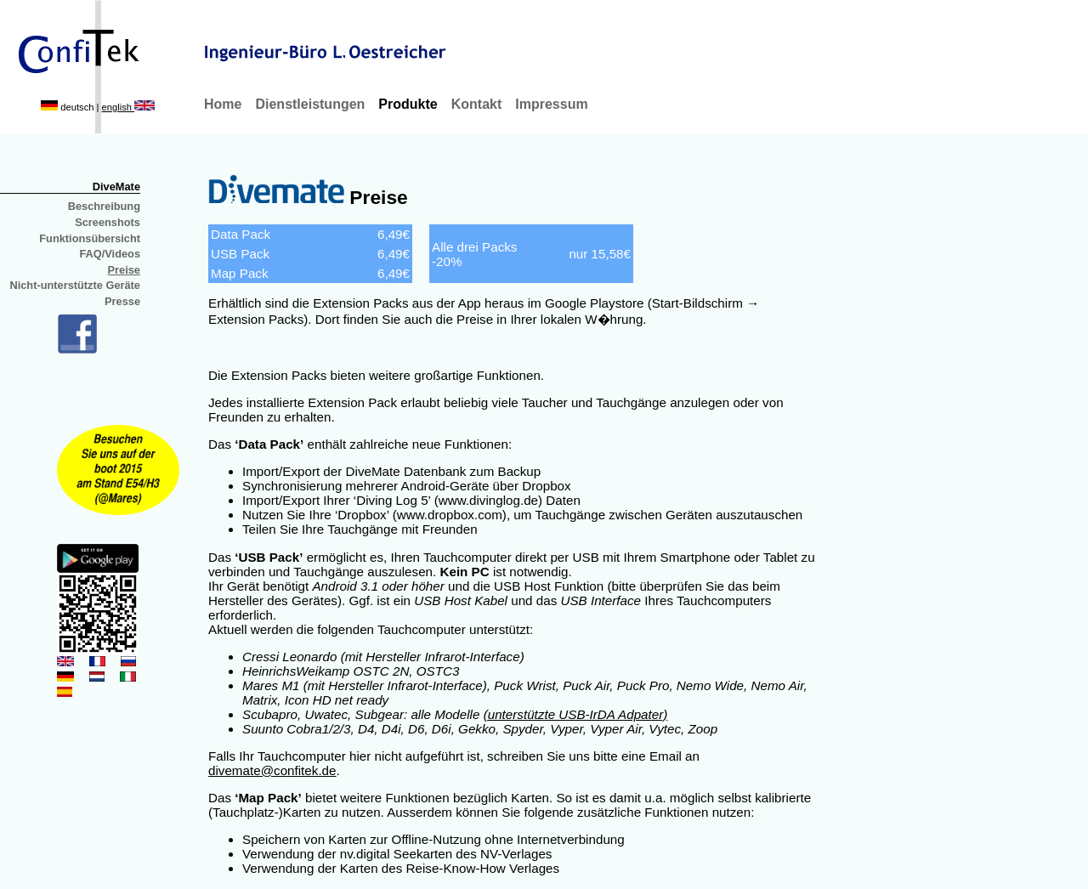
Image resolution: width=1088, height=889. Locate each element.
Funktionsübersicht (89, 238)
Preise (124, 269)
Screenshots (107, 222)
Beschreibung (104, 206)
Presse (122, 301)
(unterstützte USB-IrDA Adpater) (576, 714)
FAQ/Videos (109, 253)
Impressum (551, 104)
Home (222, 104)
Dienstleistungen (310, 104)
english (129, 107)
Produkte (407, 104)
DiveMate (116, 186)
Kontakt (476, 104)
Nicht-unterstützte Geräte (74, 285)
